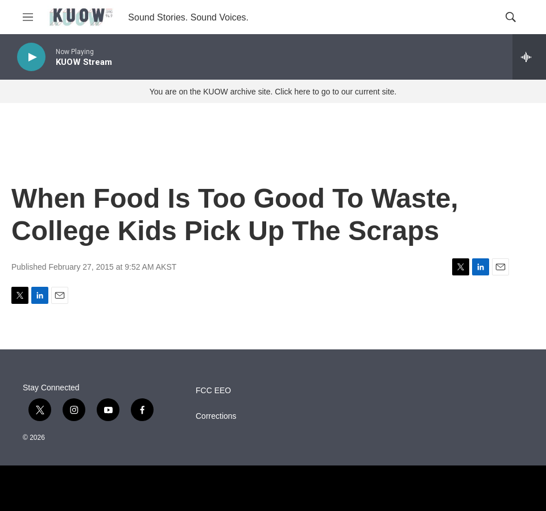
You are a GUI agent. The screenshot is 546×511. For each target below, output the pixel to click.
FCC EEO (213, 390)
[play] (31, 57)
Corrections (216, 416)
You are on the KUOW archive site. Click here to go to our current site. (273, 91)
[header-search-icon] (511, 17)
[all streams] (529, 57)
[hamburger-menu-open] (28, 17)
